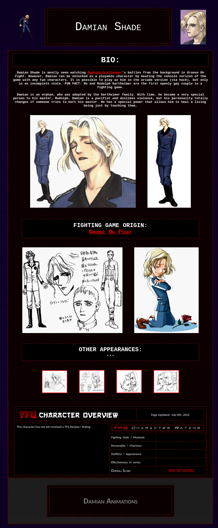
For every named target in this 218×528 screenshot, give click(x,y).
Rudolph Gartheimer (104, 72)
